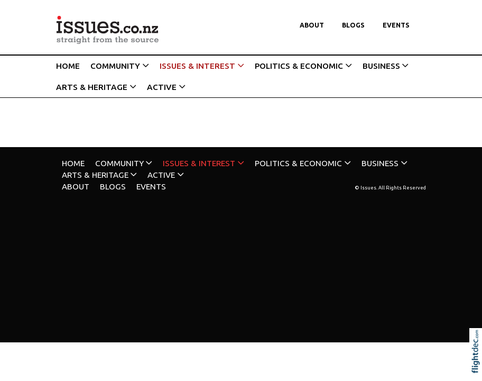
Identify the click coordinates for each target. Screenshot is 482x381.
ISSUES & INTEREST (197, 65)
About (312, 25)
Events (396, 25)
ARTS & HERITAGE (91, 87)
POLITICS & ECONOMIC (299, 65)
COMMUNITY (115, 65)
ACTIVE (162, 87)
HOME (68, 65)
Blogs (353, 25)
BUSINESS (381, 65)
